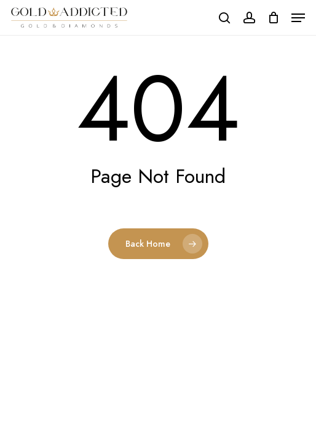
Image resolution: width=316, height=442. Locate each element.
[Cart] (273, 17)
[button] (298, 18)
